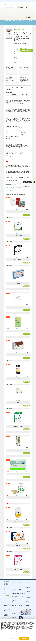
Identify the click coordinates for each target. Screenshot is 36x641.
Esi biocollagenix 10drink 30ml (18, 235)
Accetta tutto (24, 638)
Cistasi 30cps (18, 402)
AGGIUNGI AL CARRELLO (26, 50)
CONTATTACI (29, 597)
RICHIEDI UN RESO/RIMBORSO (29, 601)
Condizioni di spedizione (19, 29)
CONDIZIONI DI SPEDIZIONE (28, 588)
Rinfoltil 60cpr (18, 497)
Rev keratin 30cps (18, 354)
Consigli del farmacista (13, 614)
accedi (16, 0)
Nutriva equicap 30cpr (18, 378)
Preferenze (12, 638)
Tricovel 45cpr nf (18, 545)
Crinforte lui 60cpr (18, 283)
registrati (20, 0)
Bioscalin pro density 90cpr (18, 259)
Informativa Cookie (16, 632)
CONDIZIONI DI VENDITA (28, 592)
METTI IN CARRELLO (26, 238)
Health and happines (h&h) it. (24, 36)
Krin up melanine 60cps (18, 211)
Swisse (17, 37)
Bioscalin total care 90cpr (18, 426)
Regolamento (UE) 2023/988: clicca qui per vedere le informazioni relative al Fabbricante (21, 43)
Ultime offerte (14, 617)
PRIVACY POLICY (28, 595)
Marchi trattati (14, 610)
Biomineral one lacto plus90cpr (18, 521)
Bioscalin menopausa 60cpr (18, 569)
